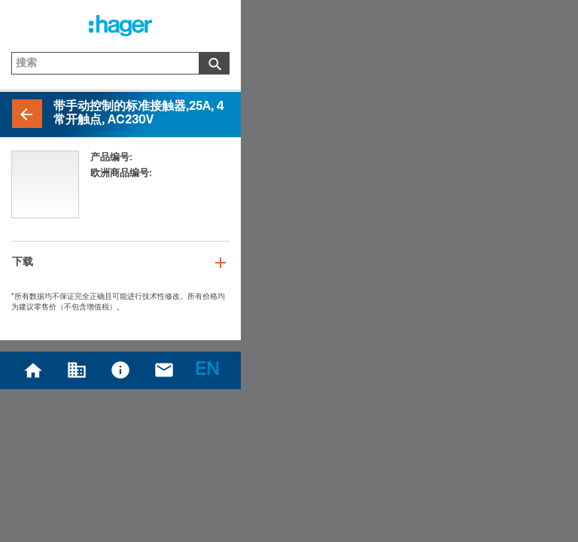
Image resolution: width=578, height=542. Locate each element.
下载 (22, 262)
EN (207, 371)
